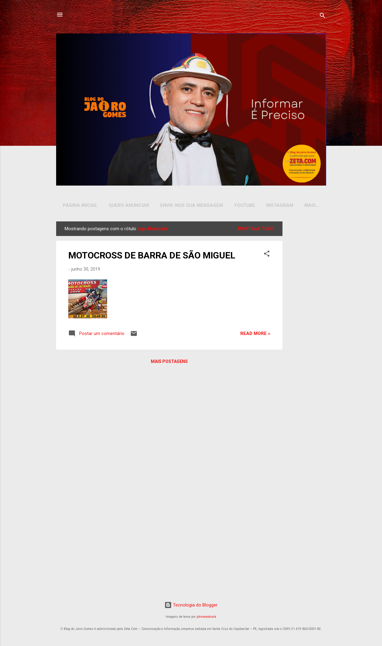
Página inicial (80, 205)
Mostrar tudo (256, 230)
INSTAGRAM (279, 205)
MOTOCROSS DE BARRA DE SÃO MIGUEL (151, 256)
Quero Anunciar (129, 205)
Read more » (255, 334)
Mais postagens (169, 362)
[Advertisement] (305, 314)
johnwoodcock (206, 618)
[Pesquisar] (322, 16)
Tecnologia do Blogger (191, 606)
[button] (266, 256)
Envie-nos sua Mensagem (191, 205)
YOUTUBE (244, 205)
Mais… (311, 205)
